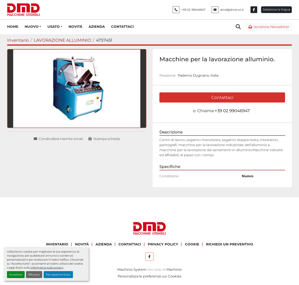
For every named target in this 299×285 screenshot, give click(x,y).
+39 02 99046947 (193, 9)
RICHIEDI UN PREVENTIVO (229, 244)
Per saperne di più (58, 274)
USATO (53, 27)
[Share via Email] (58, 139)
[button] (33, 26)
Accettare (15, 274)
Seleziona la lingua (276, 9)
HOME (12, 27)
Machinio (174, 270)
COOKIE (192, 244)
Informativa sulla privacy (46, 267)
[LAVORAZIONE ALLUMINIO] (62, 40)
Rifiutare (34, 274)
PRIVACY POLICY (163, 244)
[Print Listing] (104, 139)
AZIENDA (97, 27)
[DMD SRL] (149, 228)
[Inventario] (18, 40)
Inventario (57, 244)
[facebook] (254, 9)
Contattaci (222, 97)
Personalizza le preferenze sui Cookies (149, 276)
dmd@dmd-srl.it (232, 9)
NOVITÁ (75, 27)
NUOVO (32, 27)
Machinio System (131, 270)
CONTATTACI (122, 27)
